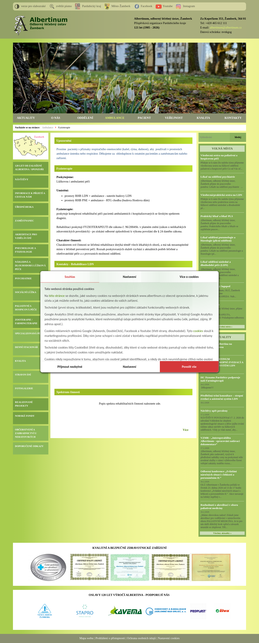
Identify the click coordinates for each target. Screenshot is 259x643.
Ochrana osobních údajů (141, 638)
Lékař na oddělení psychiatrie (218, 176)
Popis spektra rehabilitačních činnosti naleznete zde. (130, 403)
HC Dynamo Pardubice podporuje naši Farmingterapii (220, 379)
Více (185, 429)
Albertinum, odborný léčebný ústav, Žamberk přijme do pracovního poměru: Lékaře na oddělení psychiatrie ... (222, 183)
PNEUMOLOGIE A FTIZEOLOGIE (25, 250)
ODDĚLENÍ (85, 117)
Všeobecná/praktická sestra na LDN (221, 194)
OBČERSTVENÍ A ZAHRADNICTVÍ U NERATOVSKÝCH (26, 433)
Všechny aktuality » (222, 533)
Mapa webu (86, 638)
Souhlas (70, 277)
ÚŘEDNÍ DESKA (24, 207)
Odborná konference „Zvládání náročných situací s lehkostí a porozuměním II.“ (219, 474)
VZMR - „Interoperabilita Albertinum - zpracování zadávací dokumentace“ (220, 441)
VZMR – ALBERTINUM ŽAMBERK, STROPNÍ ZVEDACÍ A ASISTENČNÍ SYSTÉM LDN (222, 362)
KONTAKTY (233, 117)
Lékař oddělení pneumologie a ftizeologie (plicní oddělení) (218, 239)
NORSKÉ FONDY (24, 415)
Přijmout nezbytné (69, 367)
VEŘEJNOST (174, 117)
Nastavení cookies (168, 638)
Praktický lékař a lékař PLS (217, 216)
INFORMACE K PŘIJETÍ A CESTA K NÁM (30, 195)
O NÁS (55, 117)
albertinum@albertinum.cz (226, 27)
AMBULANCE (114, 117)
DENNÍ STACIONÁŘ (26, 347)
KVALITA (203, 117)
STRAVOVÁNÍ (23, 374)
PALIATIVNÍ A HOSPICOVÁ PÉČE (26, 308)
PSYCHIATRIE (23, 278)
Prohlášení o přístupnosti (110, 638)
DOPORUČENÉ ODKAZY (29, 446)
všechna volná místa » (222, 327)
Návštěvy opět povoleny (214, 410)
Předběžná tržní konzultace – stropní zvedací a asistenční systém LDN (222, 397)
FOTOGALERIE (24, 388)
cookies (198, 331)
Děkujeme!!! (207, 387)
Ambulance (47, 127)
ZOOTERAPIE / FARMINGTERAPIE (26, 321)
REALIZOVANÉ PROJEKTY (24, 404)
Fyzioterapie (64, 127)
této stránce (57, 296)
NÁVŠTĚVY (21, 179)
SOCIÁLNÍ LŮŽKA (25, 292)
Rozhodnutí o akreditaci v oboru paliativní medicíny (219, 506)
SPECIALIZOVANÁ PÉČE (29, 333)
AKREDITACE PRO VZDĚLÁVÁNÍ (26, 236)
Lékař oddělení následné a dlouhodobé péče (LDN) (216, 263)
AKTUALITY (26, 117)
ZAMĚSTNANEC (24, 220)
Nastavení (129, 277)
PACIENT (144, 117)
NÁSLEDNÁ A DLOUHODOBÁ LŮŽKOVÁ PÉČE (30, 265)
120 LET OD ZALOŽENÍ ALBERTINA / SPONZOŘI (29, 167)
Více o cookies (189, 277)
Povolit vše (189, 367)
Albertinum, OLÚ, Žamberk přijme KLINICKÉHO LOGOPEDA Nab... (222, 293)
